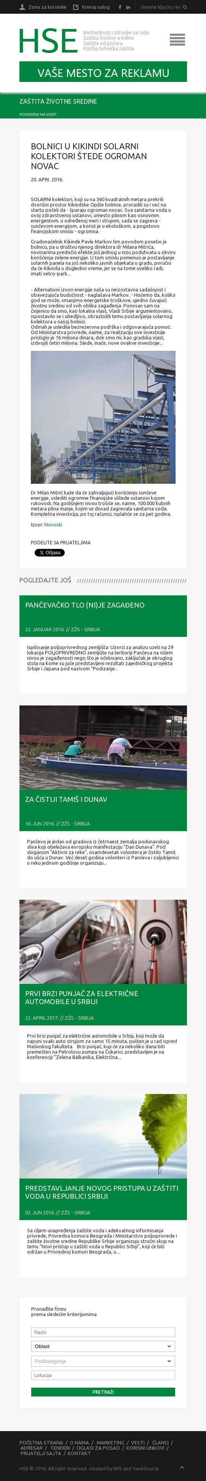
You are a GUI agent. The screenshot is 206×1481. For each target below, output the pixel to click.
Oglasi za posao (98, 1448)
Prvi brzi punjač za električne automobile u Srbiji (81, 997)
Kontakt (79, 1453)
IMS (117, 1468)
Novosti (53, 524)
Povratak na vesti (37, 114)
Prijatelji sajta (41, 1453)
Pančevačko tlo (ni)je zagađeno (85, 605)
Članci (160, 1442)
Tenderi (60, 1448)
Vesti (138, 1442)
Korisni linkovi (145, 1448)
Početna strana (41, 1442)
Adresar (32, 1448)
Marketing (111, 1442)
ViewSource (146, 1468)
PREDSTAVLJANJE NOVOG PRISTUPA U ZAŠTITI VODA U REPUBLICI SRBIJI (101, 1192)
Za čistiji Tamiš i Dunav (66, 799)
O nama (79, 1442)
